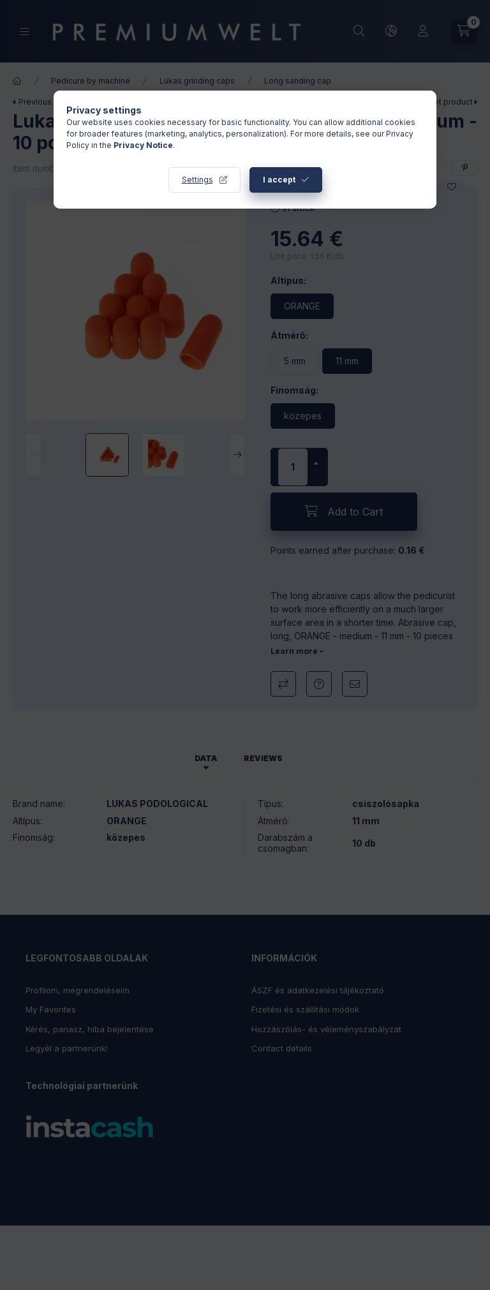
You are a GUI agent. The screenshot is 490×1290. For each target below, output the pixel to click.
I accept (279, 179)
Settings (197, 179)
